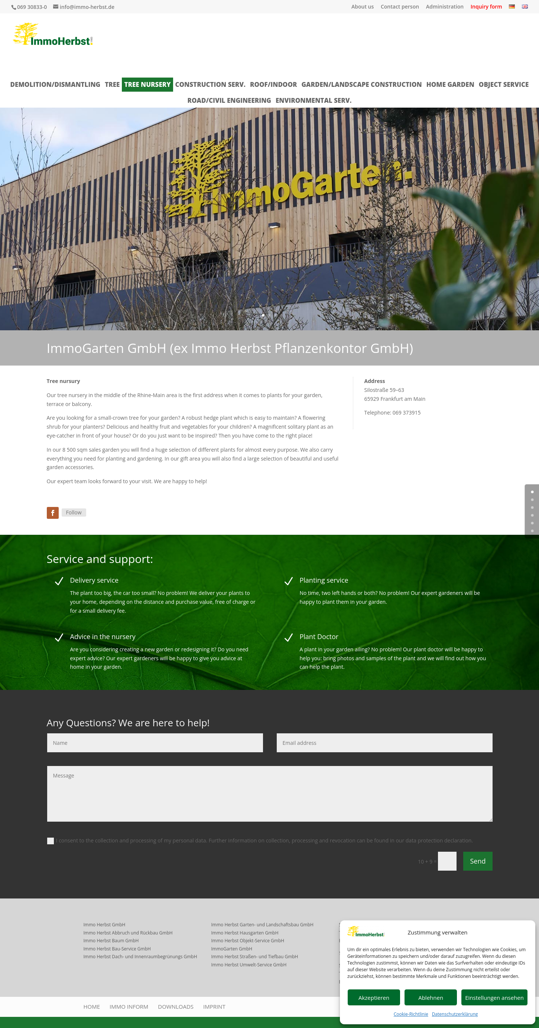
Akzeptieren (373, 997)
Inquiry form (486, 7)
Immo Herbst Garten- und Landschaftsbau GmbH (262, 924)
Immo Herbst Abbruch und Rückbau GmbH (128, 933)
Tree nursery (147, 84)
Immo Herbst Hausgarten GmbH (245, 933)
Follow (74, 512)
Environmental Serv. (313, 100)
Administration (445, 7)
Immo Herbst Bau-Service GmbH (117, 949)
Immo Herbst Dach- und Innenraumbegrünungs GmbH (140, 956)
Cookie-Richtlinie (411, 1014)
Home (92, 1006)
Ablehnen (430, 997)
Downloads (176, 1006)
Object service (504, 84)
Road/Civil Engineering (229, 100)
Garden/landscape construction (361, 84)
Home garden (450, 84)
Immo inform (129, 1006)
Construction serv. (210, 84)
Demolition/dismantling (55, 84)
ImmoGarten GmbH (232, 949)
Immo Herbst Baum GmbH (111, 940)
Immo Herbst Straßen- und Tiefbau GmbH (254, 956)
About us (362, 7)
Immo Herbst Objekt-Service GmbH (248, 940)
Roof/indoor (273, 84)
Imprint (214, 1006)
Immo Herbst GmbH (105, 924)
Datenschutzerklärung (455, 1014)
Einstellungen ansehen (494, 997)
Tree (112, 84)
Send (478, 861)
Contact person (400, 7)
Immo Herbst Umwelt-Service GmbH (249, 965)
